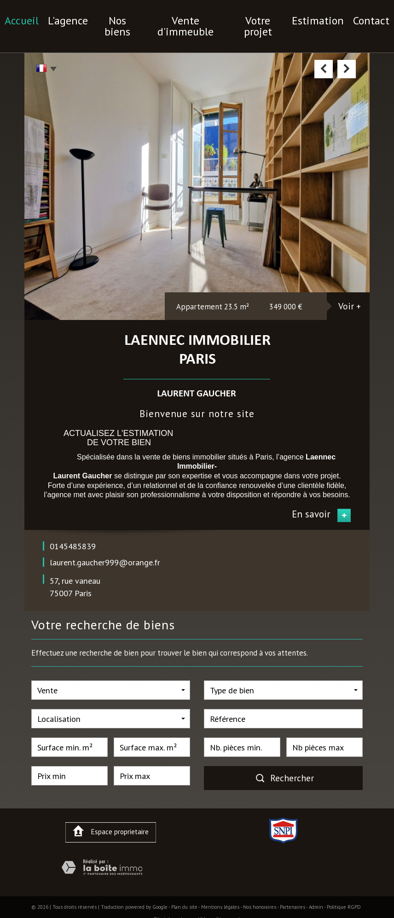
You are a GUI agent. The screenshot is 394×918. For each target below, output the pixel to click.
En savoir (311, 499)
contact (348, 18)
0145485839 (73, 531)
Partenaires (292, 892)
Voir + (349, 291)
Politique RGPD (344, 892)
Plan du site (184, 892)
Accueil (44, 18)
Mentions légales (220, 892)
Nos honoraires (259, 892)
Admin (316, 892)
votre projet (250, 18)
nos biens (129, 18)
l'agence (85, 18)
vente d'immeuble (188, 18)
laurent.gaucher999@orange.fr (105, 547)
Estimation (302, 18)
